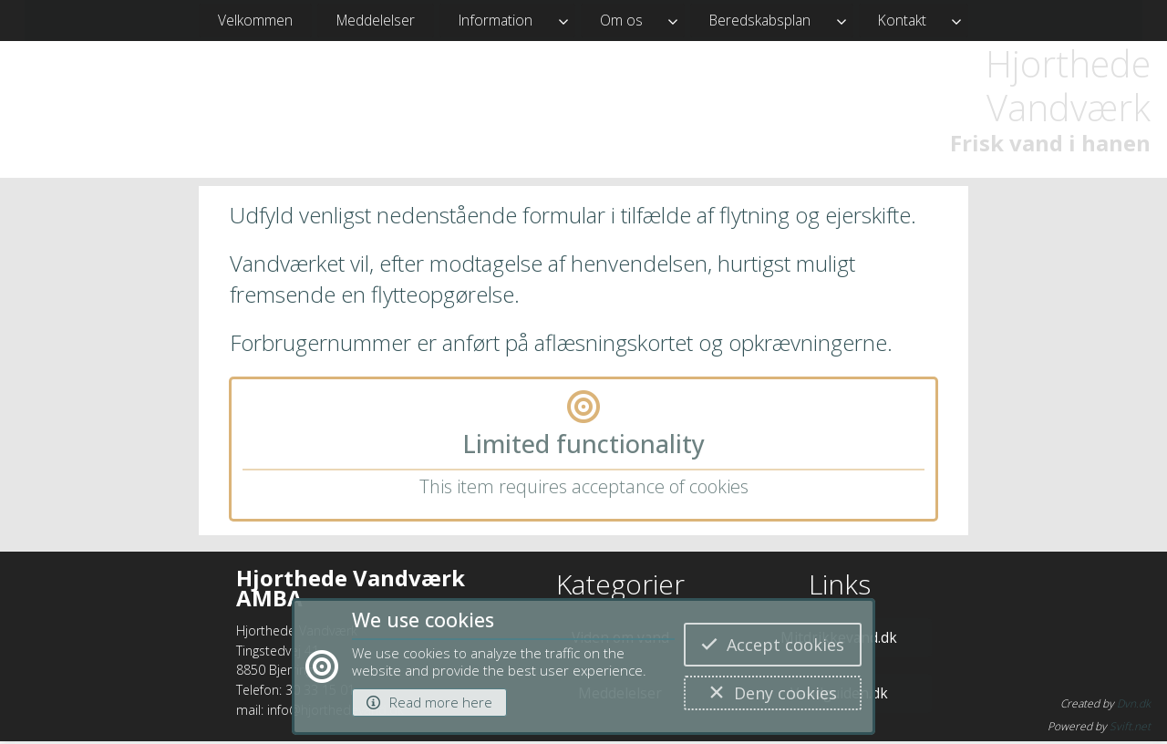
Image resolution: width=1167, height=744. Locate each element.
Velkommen (255, 20)
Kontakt (902, 20)
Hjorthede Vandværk (1068, 85)
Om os (621, 20)
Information (495, 20)
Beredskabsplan (760, 20)
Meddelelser (375, 20)
